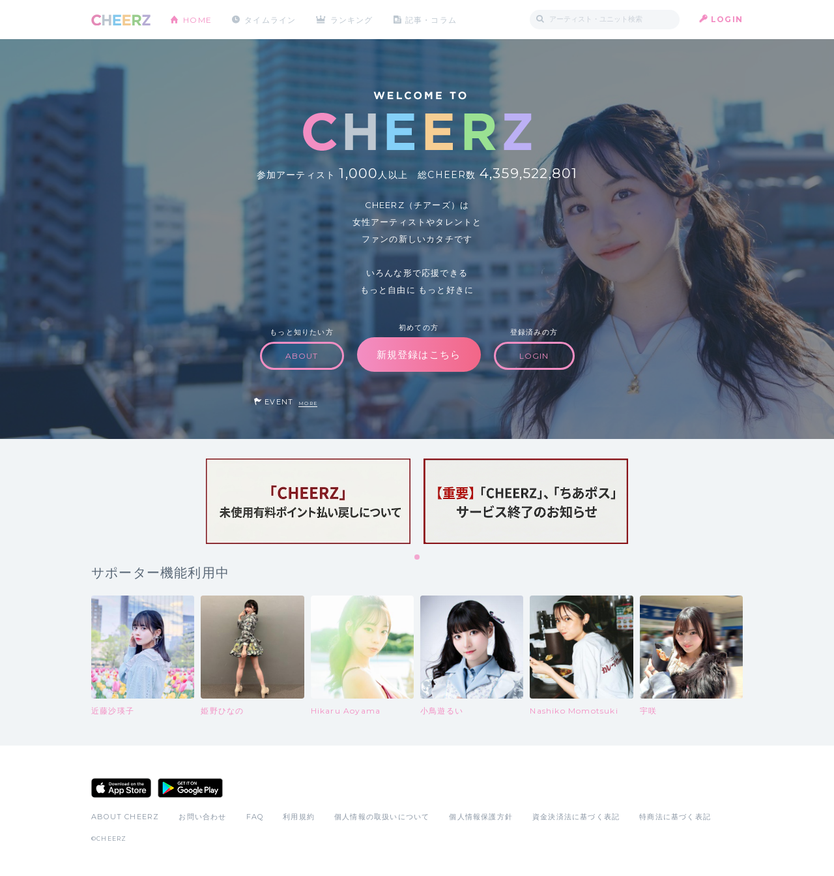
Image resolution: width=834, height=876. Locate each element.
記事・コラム (431, 19)
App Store (121, 788)
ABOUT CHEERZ (125, 816)
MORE (307, 403)
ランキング (352, 19)
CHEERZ (121, 19)
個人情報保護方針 (481, 816)
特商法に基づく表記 (675, 816)
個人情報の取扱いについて (381, 816)
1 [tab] (417, 557)
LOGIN (727, 19)
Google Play (190, 788)
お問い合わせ (202, 816)
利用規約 (299, 816)
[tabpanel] (308, 501)
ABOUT (302, 356)
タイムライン (270, 19)
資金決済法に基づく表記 (576, 816)
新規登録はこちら (419, 354)
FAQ (255, 816)
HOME (197, 19)
